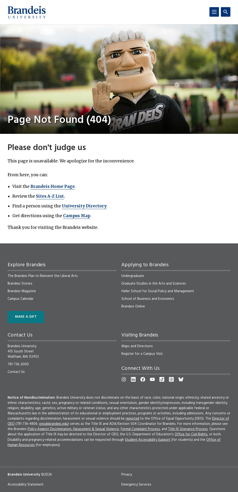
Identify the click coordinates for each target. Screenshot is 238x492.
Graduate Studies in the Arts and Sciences (153, 283)
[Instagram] (123, 379)
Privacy (126, 474)
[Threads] (171, 379)
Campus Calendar (21, 299)
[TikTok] (161, 379)
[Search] (225, 12)
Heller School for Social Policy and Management (157, 291)
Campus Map (76, 215)
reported (132, 419)
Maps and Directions (137, 346)
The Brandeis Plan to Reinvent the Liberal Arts (43, 276)
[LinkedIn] (133, 379)
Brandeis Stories (20, 283)
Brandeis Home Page (52, 186)
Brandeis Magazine (22, 291)
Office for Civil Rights (191, 434)
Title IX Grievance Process (188, 429)
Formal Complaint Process (140, 429)
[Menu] (214, 12)
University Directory (84, 206)
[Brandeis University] (27, 12)
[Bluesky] (180, 379)
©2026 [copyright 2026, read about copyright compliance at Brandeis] (46, 474)
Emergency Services (136, 484)
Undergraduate (132, 276)
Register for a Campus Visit (142, 354)
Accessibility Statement (26, 484)
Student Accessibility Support (147, 440)
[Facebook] (142, 379)
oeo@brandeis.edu (53, 424)
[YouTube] (152, 379)
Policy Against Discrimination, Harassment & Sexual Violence (73, 429)
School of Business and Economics (147, 299)
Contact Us (16, 372)
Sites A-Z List (50, 196)
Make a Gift (26, 317)
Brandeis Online (133, 306)
